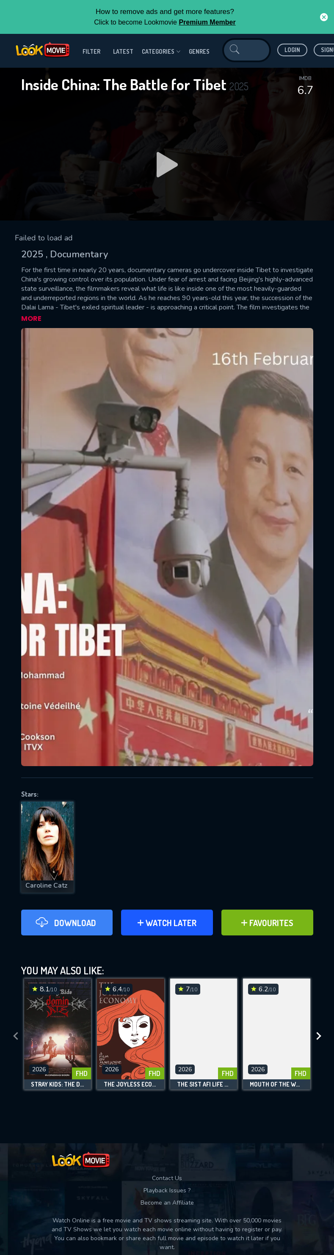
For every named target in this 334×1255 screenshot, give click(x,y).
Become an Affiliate (167, 1203)
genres (199, 51)
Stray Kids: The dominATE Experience (58, 1084)
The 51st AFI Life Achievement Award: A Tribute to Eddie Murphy (204, 1084)
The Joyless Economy (130, 1084)
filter (91, 51)
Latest (123, 51)
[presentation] (15, 1036)
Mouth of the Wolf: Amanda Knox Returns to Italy (277, 1084)
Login (292, 49)
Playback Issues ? (167, 1190)
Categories (161, 51)
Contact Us (167, 1178)
